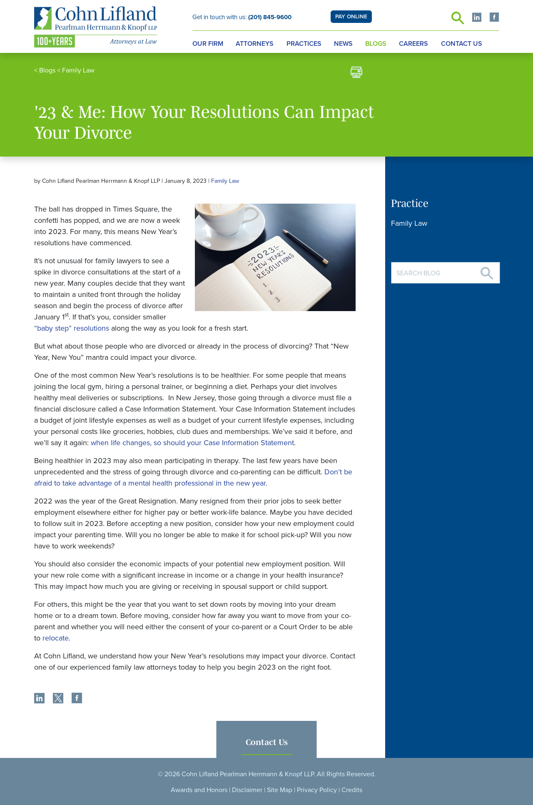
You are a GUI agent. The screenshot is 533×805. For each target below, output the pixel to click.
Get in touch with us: (241, 17)
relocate (55, 638)
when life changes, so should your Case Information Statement (192, 442)
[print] (356, 73)
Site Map (279, 790)
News (343, 44)
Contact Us (461, 44)
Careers (413, 44)
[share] (39, 699)
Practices (303, 44)
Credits (351, 790)
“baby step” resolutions (71, 328)
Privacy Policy (317, 790)
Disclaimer (247, 790)
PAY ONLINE (351, 16)
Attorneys (255, 44)
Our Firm (207, 44)
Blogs (375, 44)
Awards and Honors (199, 790)
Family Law (78, 70)
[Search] (487, 270)
